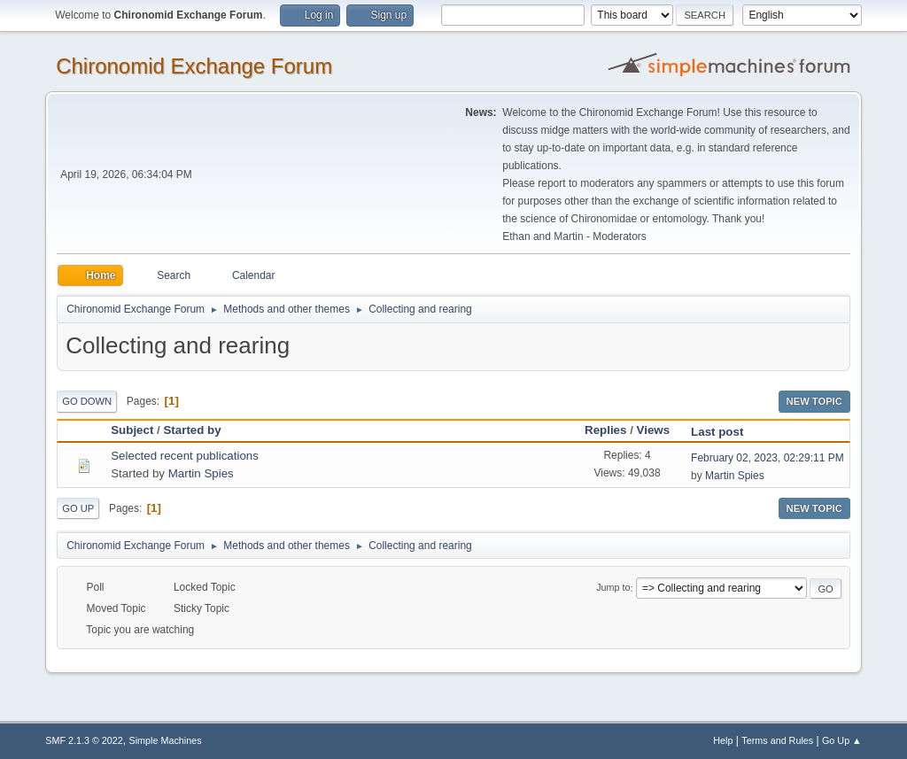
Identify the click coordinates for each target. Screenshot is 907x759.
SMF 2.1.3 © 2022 (84, 740)
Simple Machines (165, 740)
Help (723, 740)
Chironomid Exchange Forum (194, 66)
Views (654, 430)
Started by (199, 430)
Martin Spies (201, 473)
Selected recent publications (185, 455)
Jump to (613, 588)
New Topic (814, 401)
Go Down (87, 401)
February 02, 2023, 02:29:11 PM (767, 458)
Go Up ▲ (842, 740)
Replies (605, 430)
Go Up (78, 508)
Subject (132, 430)
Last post (717, 431)
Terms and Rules (777, 740)
